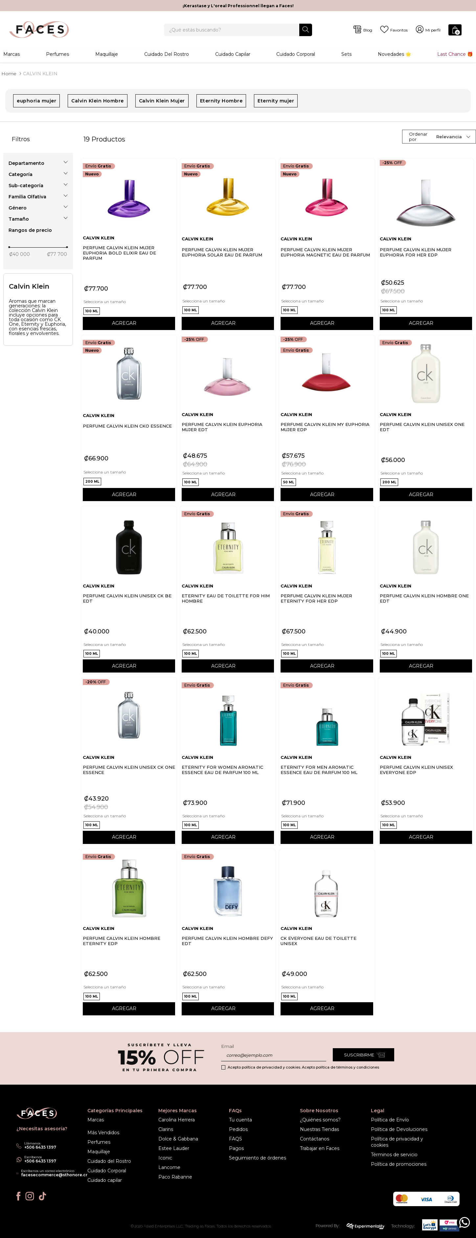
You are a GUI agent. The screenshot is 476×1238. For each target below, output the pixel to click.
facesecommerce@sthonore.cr (54, 1174)
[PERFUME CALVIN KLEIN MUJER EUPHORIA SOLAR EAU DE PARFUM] (228, 245)
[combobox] (238, 30)
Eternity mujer (276, 101)
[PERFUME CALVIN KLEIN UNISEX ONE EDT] (426, 419)
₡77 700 (57, 254)
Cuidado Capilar (232, 54)
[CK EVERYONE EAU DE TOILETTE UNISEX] (327, 933)
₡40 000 (19, 254)
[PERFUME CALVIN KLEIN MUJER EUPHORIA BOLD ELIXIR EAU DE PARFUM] (129, 245)
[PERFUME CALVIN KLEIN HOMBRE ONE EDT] (426, 590)
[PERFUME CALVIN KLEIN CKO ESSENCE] (129, 419)
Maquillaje (106, 54)
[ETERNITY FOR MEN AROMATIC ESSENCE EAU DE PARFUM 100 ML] (327, 761)
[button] (38, 163)
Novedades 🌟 (394, 54)
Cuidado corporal (295, 54)
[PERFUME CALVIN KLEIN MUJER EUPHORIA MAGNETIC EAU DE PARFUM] (327, 245)
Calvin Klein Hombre (97, 101)
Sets (346, 54)
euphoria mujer (36, 101)
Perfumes (57, 54)
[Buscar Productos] (305, 29)
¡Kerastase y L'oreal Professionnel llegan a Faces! (238, 5)
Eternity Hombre (221, 101)
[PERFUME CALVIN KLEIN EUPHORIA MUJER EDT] (228, 419)
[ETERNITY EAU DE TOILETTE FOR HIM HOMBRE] (228, 590)
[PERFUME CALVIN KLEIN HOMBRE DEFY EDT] (228, 933)
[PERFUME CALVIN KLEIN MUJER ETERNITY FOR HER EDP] (327, 590)
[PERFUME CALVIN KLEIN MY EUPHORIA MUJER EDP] (327, 419)
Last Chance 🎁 (455, 54)
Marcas (11, 54)
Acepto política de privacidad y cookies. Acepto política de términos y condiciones (303, 1067)
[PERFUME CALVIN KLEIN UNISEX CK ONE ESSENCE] (129, 761)
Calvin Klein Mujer (162, 101)
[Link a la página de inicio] (9, 74)
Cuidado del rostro (166, 54)
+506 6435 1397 (40, 1161)
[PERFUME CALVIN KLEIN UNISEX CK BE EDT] (129, 590)
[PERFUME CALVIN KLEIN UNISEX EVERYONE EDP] (426, 761)
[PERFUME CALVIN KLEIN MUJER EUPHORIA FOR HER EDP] (426, 245)
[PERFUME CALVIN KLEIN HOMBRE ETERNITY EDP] (129, 933)
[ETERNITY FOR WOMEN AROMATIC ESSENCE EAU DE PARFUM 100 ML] (228, 761)
